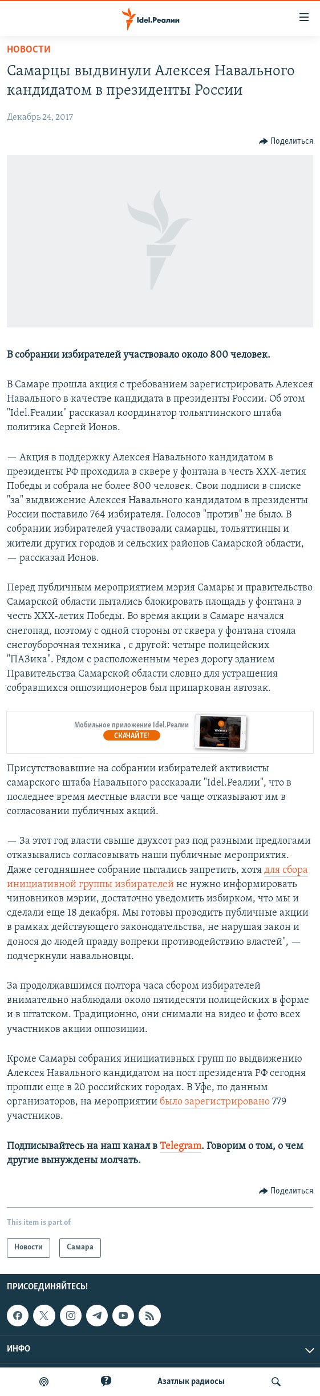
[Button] (286, 141)
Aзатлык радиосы (191, 1381)
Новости (29, 49)
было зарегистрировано (215, 1101)
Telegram (180, 1146)
